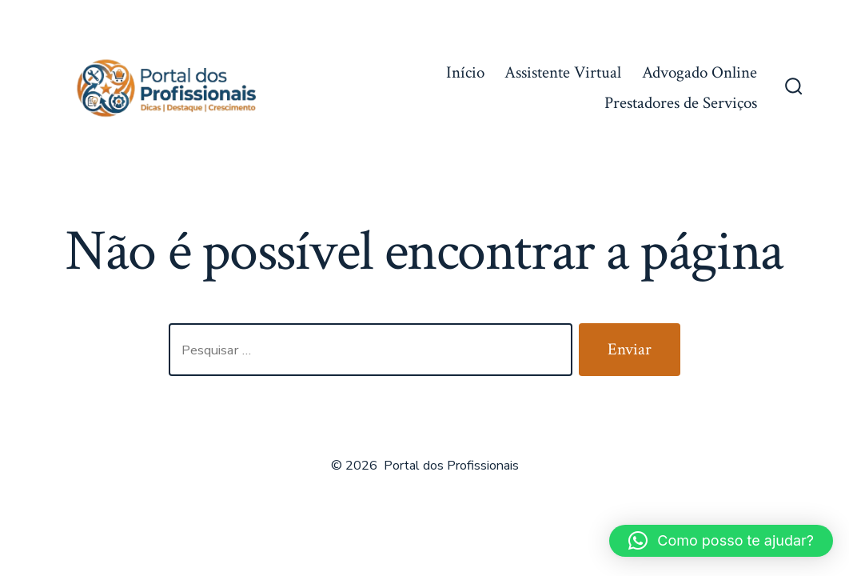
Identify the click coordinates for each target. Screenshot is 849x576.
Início (465, 72)
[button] (721, 541)
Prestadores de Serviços (680, 103)
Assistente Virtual (562, 72)
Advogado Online (699, 72)
